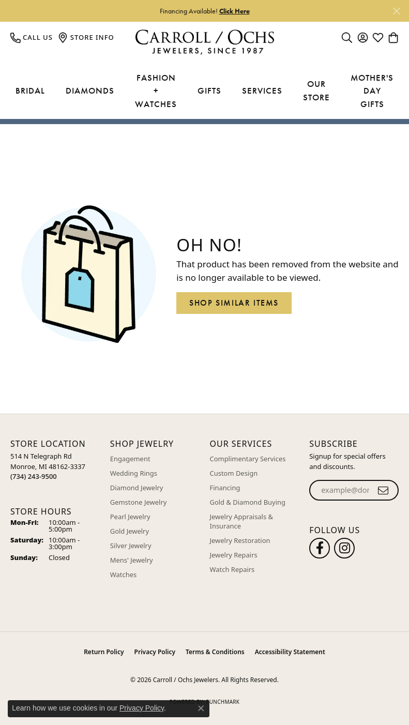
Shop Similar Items (234, 302)
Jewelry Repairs (233, 555)
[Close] (396, 11)
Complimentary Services (248, 458)
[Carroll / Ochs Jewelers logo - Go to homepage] (204, 42)
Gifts (209, 90)
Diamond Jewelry (136, 487)
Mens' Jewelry (131, 560)
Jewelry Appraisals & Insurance (242, 521)
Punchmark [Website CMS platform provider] (222, 701)
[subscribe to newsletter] (383, 490)
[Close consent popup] (201, 708)
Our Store (316, 90)
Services (262, 90)
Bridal (30, 90)
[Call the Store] (33, 476)
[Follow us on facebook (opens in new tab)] (319, 548)
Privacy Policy (154, 651)
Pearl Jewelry (130, 516)
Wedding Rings (133, 473)
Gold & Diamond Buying (248, 502)
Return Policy (104, 651)
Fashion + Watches (156, 91)
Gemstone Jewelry (138, 502)
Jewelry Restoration (240, 540)
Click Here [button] (234, 11)
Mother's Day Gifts (372, 91)
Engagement (130, 458)
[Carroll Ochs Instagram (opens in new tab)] (344, 548)
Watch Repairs (232, 569)
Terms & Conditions (215, 651)
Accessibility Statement (290, 651)
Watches (123, 574)
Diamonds (90, 90)
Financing (225, 487)
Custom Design (234, 473)
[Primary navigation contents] (204, 91)
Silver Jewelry (131, 545)
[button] (347, 37)
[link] (31, 37)
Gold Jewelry (129, 531)
